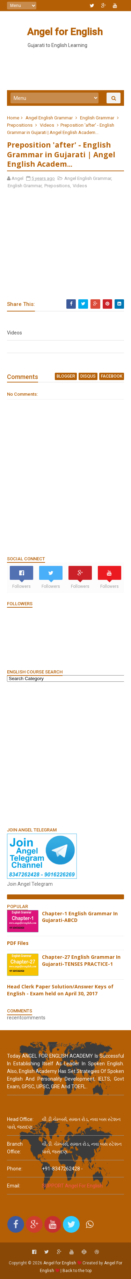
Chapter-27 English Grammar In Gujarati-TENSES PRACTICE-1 (81, 960)
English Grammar (97, 117)
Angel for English (65, 32)
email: (13, 1186)
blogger (66, 376)
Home (13, 117)
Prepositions (19, 125)
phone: (14, 1168)
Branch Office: (15, 1147)
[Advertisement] (65, 754)
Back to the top (77, 1270)
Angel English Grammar (49, 117)
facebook (111, 376)
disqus (88, 376)
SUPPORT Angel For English (72, 1186)
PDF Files (18, 943)
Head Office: (20, 1119)
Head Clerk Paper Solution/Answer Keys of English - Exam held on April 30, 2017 (60, 990)
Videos (47, 125)
